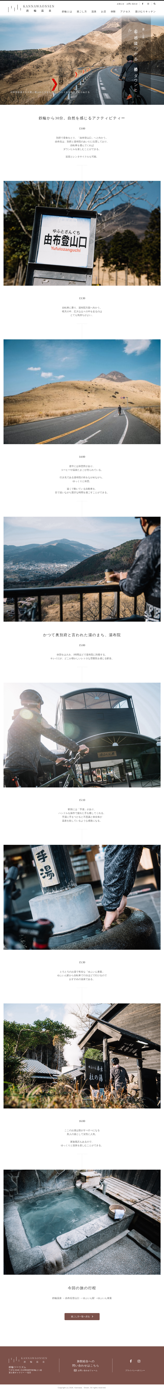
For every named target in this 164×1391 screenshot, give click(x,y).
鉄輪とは (67, 11)
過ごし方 (82, 11)
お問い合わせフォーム (86, 1370)
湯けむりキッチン (145, 11)
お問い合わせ (131, 4)
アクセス (125, 11)
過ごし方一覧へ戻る (80, 1316)
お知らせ (120, 4)
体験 (113, 11)
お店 (103, 11)
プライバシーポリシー (135, 1370)
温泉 (94, 11)
